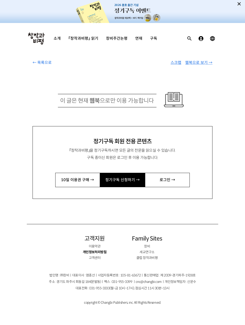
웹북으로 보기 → (198, 62)
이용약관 (95, 246)
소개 (57, 38)
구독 (153, 38)
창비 (147, 246)
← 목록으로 (42, 62)
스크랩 (176, 62)
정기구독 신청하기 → (122, 179)
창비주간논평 (117, 38)
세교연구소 (146, 252)
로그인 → (167, 179)
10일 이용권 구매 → (77, 179)
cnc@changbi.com (149, 282)
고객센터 (95, 258)
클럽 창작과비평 (147, 258)
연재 (138, 38)
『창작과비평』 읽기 (83, 38)
